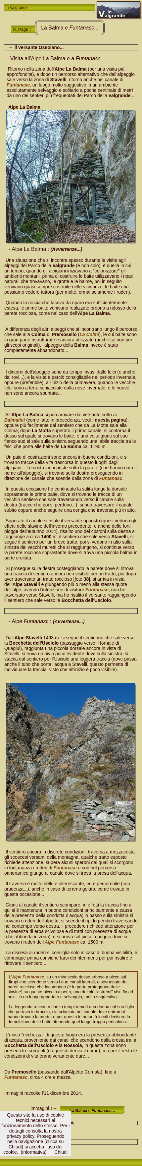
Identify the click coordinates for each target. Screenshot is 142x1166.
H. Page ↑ (22, 29)
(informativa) (34, 1152)
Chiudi (61, 1152)
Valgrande (19, 7)
